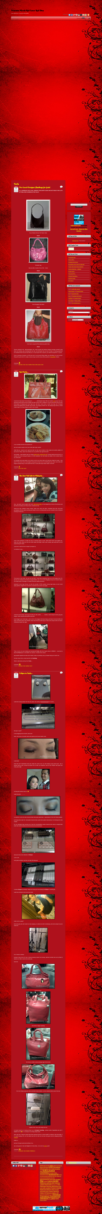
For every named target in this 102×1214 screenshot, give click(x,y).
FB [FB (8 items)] (57, 1174)
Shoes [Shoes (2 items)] (51, 1194)
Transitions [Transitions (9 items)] (44, 1196)
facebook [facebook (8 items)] (52, 1174)
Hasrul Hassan (71, 291)
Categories (70, 310)
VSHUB (16, 1137)
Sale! (42, 364)
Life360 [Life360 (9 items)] (55, 1181)
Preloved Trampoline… (73, 276)
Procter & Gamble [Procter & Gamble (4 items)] (56, 1188)
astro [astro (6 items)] (51, 1165)
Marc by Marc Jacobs (36, 364)
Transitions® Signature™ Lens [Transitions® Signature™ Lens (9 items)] (50, 1197)
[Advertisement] (51, 3)
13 (19, 1149)
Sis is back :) (71, 280)
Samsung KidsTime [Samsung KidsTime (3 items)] (44, 1194)
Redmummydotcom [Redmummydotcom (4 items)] (45, 1189)
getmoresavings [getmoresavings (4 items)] (44, 1179)
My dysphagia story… (76, 303)
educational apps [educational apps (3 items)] (44, 1174)
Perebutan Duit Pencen (73, 262)
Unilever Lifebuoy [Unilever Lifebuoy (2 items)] (43, 1200)
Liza (54, 401)
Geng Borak (70, 300)
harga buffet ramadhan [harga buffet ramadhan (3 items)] (55, 1179)
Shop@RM (52, 357)
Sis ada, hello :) (71, 271)
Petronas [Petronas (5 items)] (43, 1186)
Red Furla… (24, 372)
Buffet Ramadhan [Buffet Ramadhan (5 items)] (54, 1167)
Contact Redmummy (81, 18)
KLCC (31, 665)
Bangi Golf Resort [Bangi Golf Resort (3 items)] (44, 1167)
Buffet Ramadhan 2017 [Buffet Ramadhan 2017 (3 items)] (45, 1169)
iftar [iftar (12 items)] (42, 1181)
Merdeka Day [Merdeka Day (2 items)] (54, 1184)
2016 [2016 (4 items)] (41, 1165)
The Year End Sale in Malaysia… (31, 476)
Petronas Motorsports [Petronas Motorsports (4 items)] (52, 1186)
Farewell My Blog (71, 257)
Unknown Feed (72, 1162)
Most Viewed (71, 248)
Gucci (27, 364)
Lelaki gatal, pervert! (76, 289)
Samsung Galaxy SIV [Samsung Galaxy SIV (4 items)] (52, 1193)
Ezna (69, 296)
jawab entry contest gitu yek (40, 454)
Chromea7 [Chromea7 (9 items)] (44, 1173)
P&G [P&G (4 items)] (58, 1184)
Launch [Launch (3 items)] (45, 1181)
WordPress (19, 1211)
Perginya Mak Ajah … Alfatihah (74, 269)
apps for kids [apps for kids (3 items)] (46, 1165)
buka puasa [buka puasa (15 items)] (49, 1170)
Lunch (25, 468)
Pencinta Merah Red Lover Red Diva (27, 10)
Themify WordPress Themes (28, 1211)
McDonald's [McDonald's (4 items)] (48, 1184)
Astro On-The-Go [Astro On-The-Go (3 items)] (57, 1165)
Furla (24, 364)
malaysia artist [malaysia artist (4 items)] (50, 1183)
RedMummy (32, 1150)
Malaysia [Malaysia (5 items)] (43, 1183)
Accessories (20, 1150)
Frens (19, 468)
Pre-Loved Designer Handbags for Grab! (34, 187)
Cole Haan (20, 364)
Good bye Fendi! (71, 278)
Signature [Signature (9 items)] (56, 1194)
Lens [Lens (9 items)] (50, 1181)
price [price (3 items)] (60, 1186)
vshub (45, 1146)
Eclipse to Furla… (26, 673)
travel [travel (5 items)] (57, 1198)
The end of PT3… (72, 273)
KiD (69, 293)
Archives (70, 319)
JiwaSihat (70, 298)
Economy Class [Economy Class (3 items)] (53, 1173)
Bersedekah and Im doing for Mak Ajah (76, 264)
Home (89, 18)
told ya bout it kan (38, 504)
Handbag (30, 364)
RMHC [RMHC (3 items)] (53, 1189)
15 (19, 664)
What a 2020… (71, 259)
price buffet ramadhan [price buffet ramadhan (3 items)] (45, 1188)
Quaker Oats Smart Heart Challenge (75, 266)
